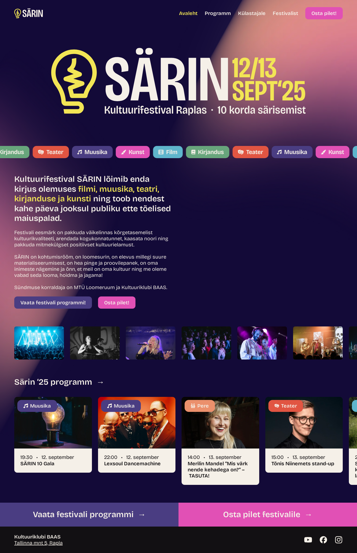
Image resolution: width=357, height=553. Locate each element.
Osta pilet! (324, 13)
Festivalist (285, 13)
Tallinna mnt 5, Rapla (38, 543)
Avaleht (188, 13)
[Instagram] (339, 540)
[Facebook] (323, 540)
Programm (218, 13)
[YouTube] (308, 540)
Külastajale (252, 13)
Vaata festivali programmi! (53, 303)
